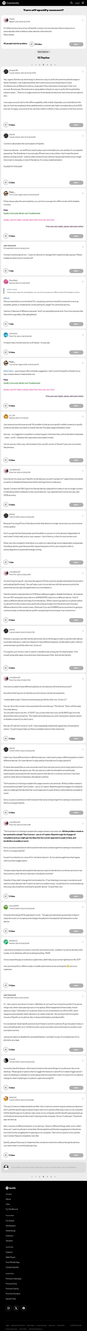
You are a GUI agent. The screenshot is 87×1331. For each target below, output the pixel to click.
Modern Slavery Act (11, 1329)
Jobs (8, 1204)
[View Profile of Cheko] (12, 19)
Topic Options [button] (43, 52)
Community (10, 3)
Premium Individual (13, 1278)
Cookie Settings (41, 1325)
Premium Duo (11, 1283)
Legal (7, 1325)
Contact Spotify (12, 1267)
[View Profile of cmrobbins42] (14, 469)
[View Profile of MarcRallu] (13, 280)
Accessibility (61, 1325)
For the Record (12, 1209)
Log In (77, 3)
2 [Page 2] (39, 65)
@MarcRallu (8, 371)
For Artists (10, 1220)
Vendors (9, 1240)
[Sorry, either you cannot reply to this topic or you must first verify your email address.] (45, 1167)
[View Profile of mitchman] (13, 333)
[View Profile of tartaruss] (13, 1097)
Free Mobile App (13, 1262)
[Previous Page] (32, 65)
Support (9, 1252)
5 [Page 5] (51, 65)
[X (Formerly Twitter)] (16, 1308)
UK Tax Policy (23, 1329)
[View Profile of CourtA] (12, 1059)
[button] (83, 20)
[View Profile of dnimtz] (12, 134)
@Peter (9, 289)
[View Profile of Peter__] (12, 192)
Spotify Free (11, 1298)
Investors (9, 1235)
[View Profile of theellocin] (13, 940)
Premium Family (12, 1288)
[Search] (71, 3)
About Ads (52, 1325)
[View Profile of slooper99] (13, 70)
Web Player (10, 1257)
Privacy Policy (30, 1325)
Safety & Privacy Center (18, 1325)
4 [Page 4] (47, 65)
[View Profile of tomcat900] (14, 905)
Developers (11, 1225)
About (8, 1199)
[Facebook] (24, 1308)
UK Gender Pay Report (35, 1329)
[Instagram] (8, 1308)
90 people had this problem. (15, 43)
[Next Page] (55, 65)
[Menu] (83, 3)
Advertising (10, 1230)
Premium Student (13, 1293)
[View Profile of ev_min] (12, 415)
